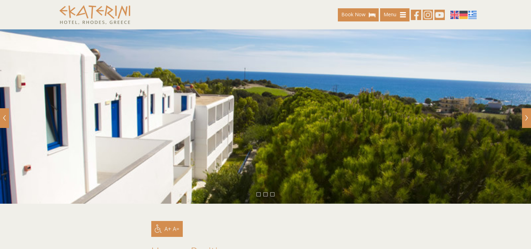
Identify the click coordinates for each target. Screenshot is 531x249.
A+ (167, 229)
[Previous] (4, 118)
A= (176, 229)
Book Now (359, 15)
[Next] (526, 118)
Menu (396, 15)
